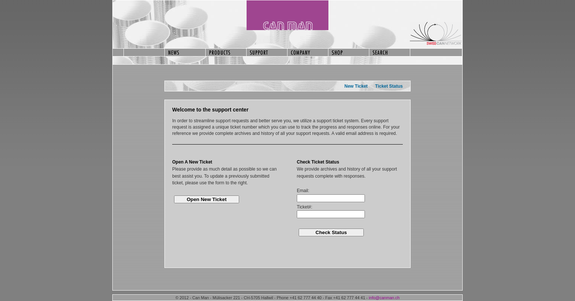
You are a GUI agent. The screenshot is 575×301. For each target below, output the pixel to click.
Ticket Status (389, 86)
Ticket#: (304, 207)
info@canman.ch (384, 297)
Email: (303, 190)
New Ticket (355, 86)
